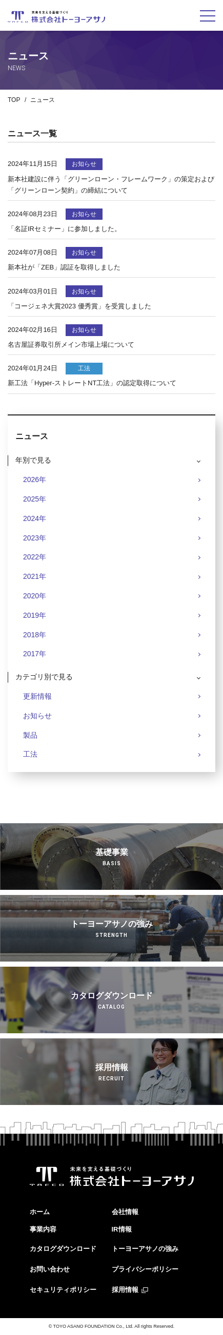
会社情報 (125, 1212)
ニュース (42, 99)
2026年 (34, 479)
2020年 (34, 596)
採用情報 (125, 1290)
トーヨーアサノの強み (145, 1249)
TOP (14, 99)
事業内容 (43, 1229)
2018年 (34, 635)
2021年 (34, 576)
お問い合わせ (50, 1269)
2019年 (34, 615)
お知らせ (37, 716)
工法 (30, 754)
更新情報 (37, 696)
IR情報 (122, 1229)
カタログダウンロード (63, 1249)
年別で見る (33, 460)
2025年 (34, 499)
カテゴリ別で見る (44, 677)
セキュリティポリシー (63, 1290)
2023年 (34, 538)
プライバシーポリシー (145, 1269)
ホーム (40, 1212)
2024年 (34, 518)
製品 (30, 735)
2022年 (34, 557)
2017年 (34, 654)
